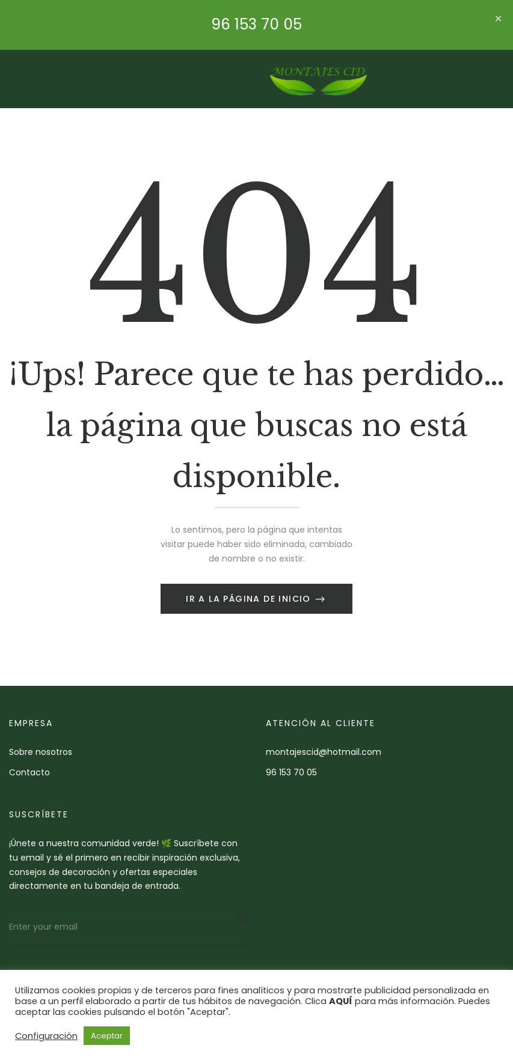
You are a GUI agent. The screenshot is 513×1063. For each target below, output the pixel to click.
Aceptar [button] (107, 1035)
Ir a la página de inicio (250, 599)
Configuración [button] (46, 1036)
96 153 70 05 (256, 24)
